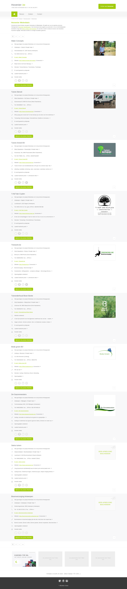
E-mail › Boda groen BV (20, 363)
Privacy (66, 585)
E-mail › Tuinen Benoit (20, 108)
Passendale (28, 149)
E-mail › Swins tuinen (19, 461)
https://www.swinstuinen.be (26, 465)
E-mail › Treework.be (19, 261)
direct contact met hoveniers (29, 28)
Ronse (26, 251)
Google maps (30, 47)
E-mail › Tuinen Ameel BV (21, 159)
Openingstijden (19, 376)
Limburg (16, 353)
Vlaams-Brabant (18, 451)
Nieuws (21, 14)
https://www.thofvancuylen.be (26, 213)
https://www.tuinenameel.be (26, 162)
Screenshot (40, 60)
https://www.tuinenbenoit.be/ (26, 111)
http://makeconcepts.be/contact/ (27, 60)
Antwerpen (17, 47)
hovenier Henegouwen (24, 27)
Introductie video (33, 175)
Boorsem (22, 353)
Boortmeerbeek (28, 451)
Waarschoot (27, 302)
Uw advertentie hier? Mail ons (50, 558)
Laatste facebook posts (21, 73)
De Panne (27, 98)
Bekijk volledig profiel (24, 85)
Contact (39, 14)
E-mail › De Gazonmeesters (21, 410)
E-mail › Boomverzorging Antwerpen (23, 512)
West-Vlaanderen (18, 98)
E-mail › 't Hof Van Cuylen (21, 210)
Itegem (23, 200)
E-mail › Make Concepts (20, 57)
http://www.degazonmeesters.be (27, 414)
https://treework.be (24, 264)
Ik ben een (107, 6)
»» (22, 36)
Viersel (23, 47)
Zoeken (30, 14)
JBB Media (62, 585)
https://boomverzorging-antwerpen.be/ (28, 516)
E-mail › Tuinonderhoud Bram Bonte (23, 312)
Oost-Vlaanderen (18, 251)
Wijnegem (23, 401)
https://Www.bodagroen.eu (26, 366)
